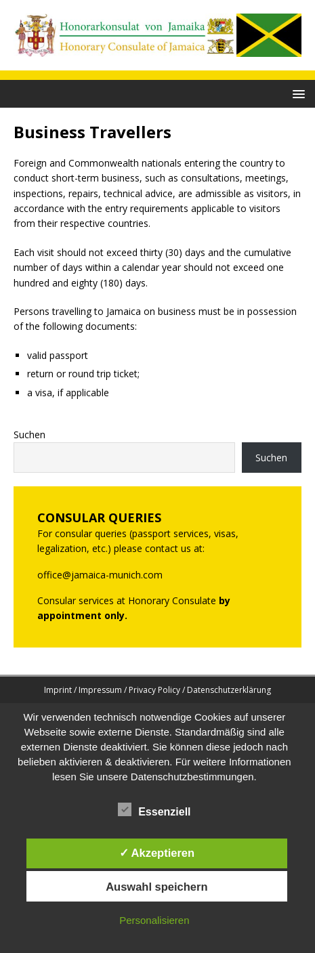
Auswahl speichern (156, 887)
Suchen (29, 434)
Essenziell (154, 810)
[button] (296, 93)
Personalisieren (154, 920)
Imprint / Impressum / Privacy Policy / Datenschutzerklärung (157, 690)
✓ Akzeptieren (157, 853)
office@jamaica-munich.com (100, 574)
